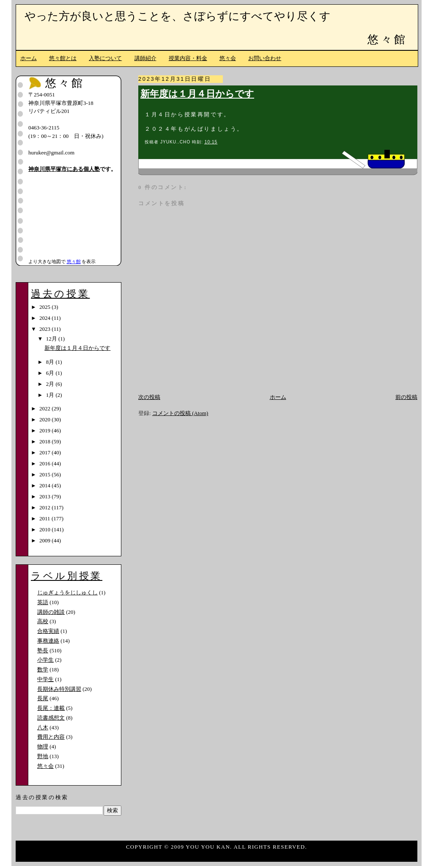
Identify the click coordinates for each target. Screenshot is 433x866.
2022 (45, 408)
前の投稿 (406, 397)
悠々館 (387, 39)
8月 (51, 362)
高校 (42, 621)
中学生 (45, 679)
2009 (45, 540)
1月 (51, 395)
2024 (45, 318)
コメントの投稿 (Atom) (180, 413)
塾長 (42, 650)
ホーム (28, 58)
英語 (42, 602)
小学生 (45, 660)
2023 (45, 329)
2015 (45, 474)
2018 (45, 441)
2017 (45, 452)
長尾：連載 (51, 708)
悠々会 (227, 58)
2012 (45, 507)
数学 (42, 669)
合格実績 (48, 631)
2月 (51, 384)
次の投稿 (149, 397)
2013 (45, 496)
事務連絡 (48, 641)
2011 (45, 518)
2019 (45, 430)
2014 (45, 485)
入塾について (105, 58)
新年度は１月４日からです (197, 94)
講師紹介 (145, 58)
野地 (42, 756)
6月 (51, 373)
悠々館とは (63, 58)
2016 (45, 463)
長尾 (42, 698)
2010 (45, 529)
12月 (52, 338)
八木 (42, 727)
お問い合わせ (264, 58)
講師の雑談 (51, 612)
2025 (45, 307)
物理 (42, 746)
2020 (45, 419)
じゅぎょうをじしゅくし (67, 592)
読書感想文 (51, 718)
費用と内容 (51, 737)
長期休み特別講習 (59, 689)
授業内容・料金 (188, 58)
